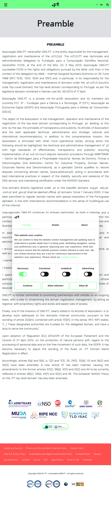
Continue (27, 286)
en (101, 5)
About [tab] (84, 225)
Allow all (83, 286)
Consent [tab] (26, 225)
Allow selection (55, 286)
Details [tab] (55, 225)
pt (97, 5)
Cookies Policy (69, 257)
